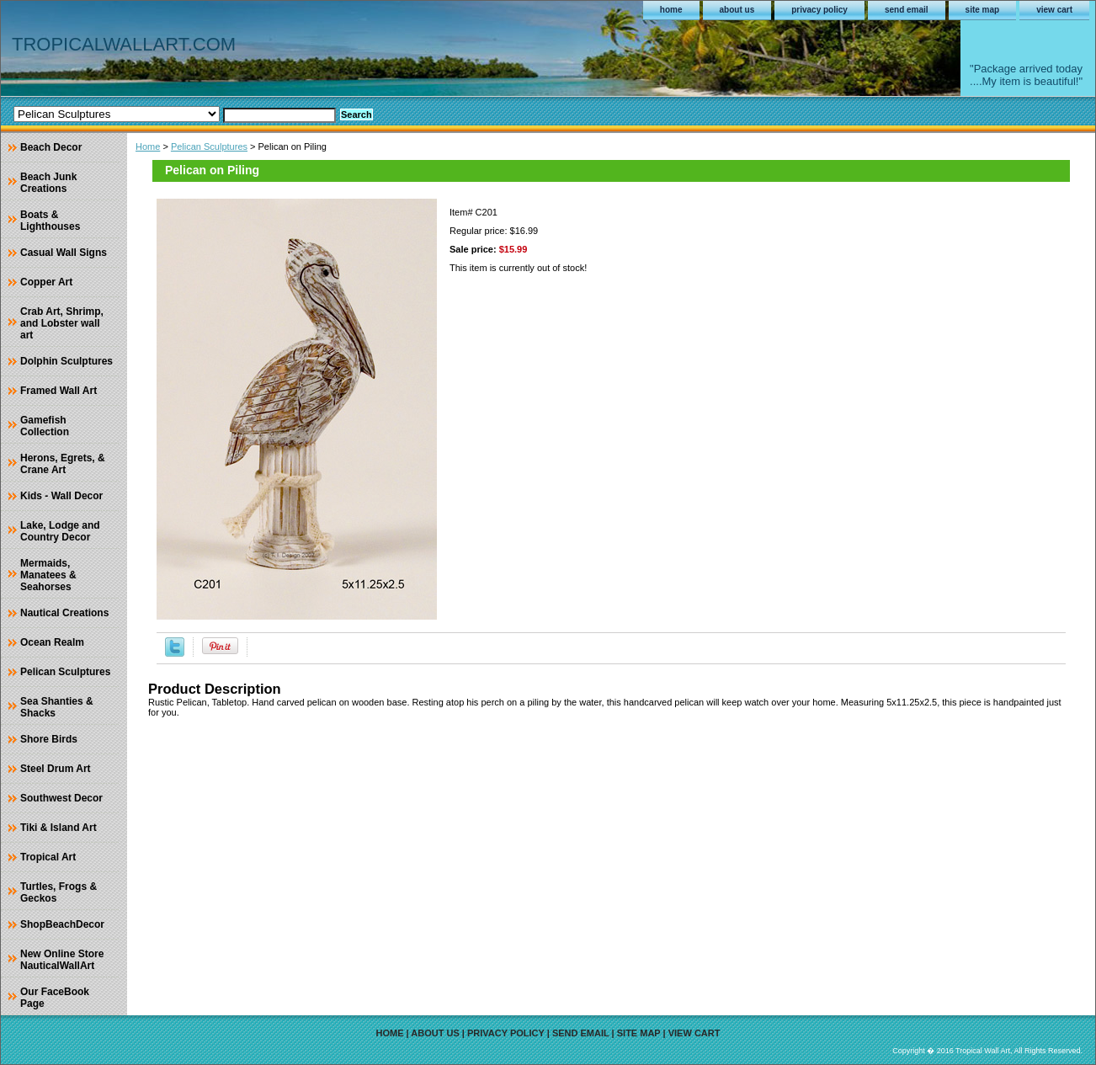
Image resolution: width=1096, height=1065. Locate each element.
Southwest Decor (61, 798)
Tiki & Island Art (58, 827)
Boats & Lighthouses (50, 220)
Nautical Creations (64, 613)
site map (983, 9)
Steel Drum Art (55, 769)
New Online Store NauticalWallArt (62, 960)
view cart (1054, 9)
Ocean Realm (52, 642)
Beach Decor (51, 147)
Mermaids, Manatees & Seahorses (48, 575)
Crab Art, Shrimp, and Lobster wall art (62, 323)
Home (148, 146)
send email (906, 9)
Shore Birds (48, 739)
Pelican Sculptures (209, 146)
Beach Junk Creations (48, 182)
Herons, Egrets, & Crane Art (62, 464)
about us (737, 9)
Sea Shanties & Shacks (56, 707)
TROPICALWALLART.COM (124, 44)
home (671, 9)
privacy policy (819, 9)
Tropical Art (48, 857)
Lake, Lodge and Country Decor (60, 531)
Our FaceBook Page (54, 997)
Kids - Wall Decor (61, 496)
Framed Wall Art (58, 391)
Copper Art (46, 282)
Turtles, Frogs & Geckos (58, 892)
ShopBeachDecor (62, 924)
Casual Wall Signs (63, 252)
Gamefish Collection (44, 426)
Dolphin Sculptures (66, 361)
